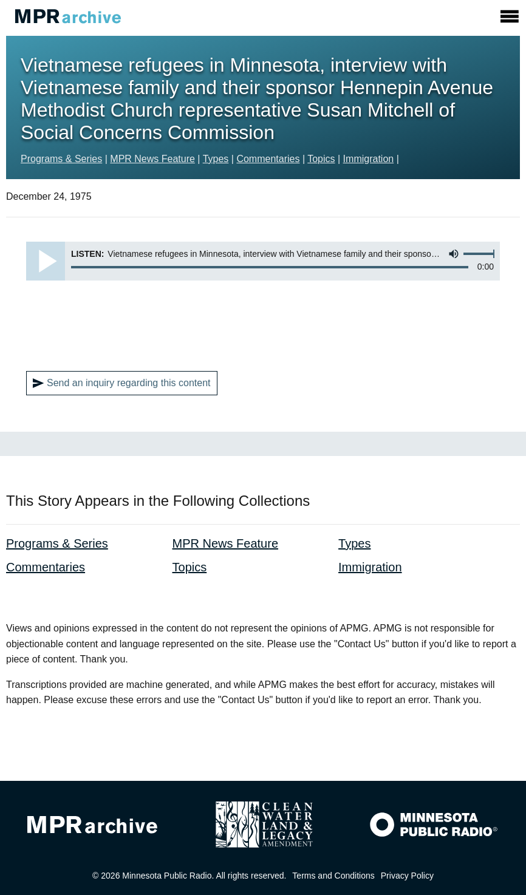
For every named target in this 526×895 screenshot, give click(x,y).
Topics (321, 159)
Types (216, 159)
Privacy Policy (407, 875)
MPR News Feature (152, 159)
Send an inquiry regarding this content (122, 383)
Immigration (368, 159)
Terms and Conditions (333, 875)
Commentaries (267, 159)
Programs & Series (61, 159)
